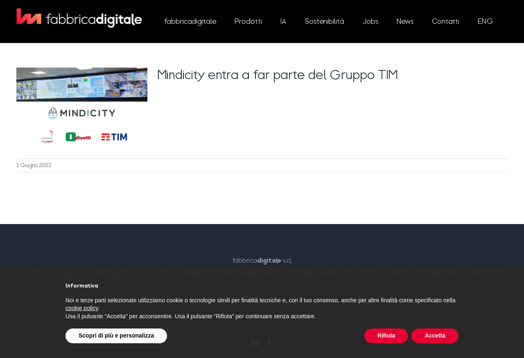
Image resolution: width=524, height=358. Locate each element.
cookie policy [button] (82, 308)
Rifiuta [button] (386, 335)
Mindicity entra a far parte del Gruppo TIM (278, 75)
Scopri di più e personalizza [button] (116, 335)
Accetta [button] (435, 335)
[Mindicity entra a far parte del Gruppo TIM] (81, 109)
